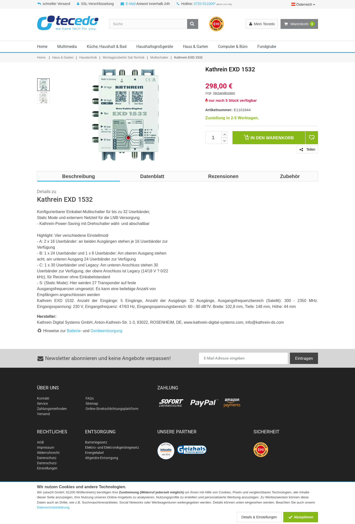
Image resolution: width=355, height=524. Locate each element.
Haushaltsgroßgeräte (154, 46)
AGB (40, 442)
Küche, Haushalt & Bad (106, 46)
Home (42, 46)
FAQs (90, 398)
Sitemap (92, 403)
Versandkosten (224, 93)
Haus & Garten (195, 46)
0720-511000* (204, 4)
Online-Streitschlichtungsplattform (112, 409)
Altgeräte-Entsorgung (101, 458)
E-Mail (131, 4)
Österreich (303, 4)
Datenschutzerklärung (53, 507)
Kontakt (43, 398)
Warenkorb (299, 24)
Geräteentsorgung (106, 331)
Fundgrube (266, 46)
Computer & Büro (233, 46)
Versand (43, 414)
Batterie (73, 331)
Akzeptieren (300, 517)
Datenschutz (46, 458)
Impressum (45, 447)
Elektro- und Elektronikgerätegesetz (112, 447)
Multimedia (67, 46)
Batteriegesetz (96, 442)
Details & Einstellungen (259, 517)
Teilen (307, 149)
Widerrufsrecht (48, 453)
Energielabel (94, 453)
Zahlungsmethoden (52, 409)
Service (42, 403)
